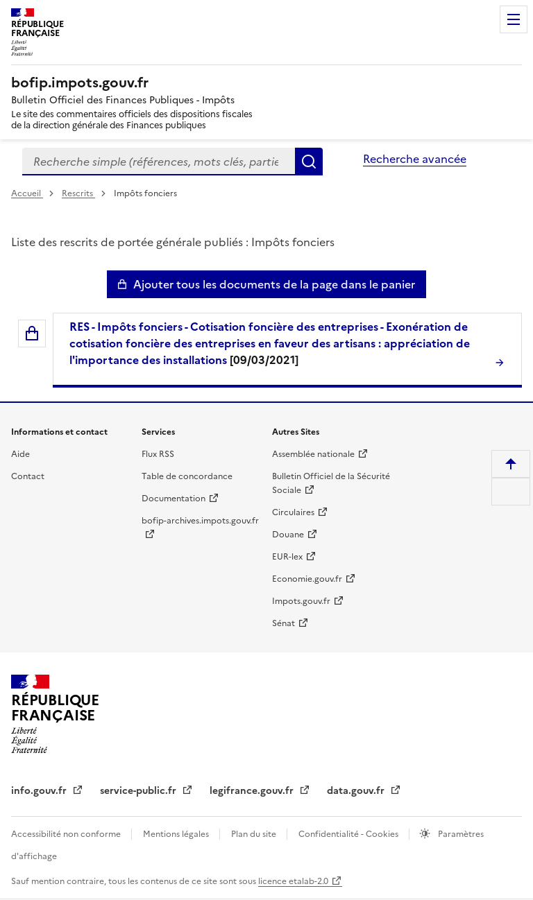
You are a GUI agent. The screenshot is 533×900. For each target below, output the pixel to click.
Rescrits (78, 193)
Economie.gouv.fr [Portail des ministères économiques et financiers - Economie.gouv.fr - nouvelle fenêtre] (307, 579)
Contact (27, 476)
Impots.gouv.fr (301, 601)
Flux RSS (158, 454)
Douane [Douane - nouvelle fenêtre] (288, 534)
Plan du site (254, 834)
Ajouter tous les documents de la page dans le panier (274, 284)
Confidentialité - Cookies (349, 834)
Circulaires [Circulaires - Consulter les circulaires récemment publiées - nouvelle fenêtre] (293, 512)
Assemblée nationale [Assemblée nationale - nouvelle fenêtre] (313, 454)
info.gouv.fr (40, 791)
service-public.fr (139, 791)
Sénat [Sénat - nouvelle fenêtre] (283, 623)
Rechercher (309, 161)
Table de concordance (187, 476)
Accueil (27, 193)
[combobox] (158, 161)
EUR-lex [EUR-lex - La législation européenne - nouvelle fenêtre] (287, 557)
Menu (513, 19)
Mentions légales (177, 834)
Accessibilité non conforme (67, 834)
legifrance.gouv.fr (253, 791)
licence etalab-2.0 (293, 881)
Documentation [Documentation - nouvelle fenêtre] (173, 498)
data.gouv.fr (357, 791)
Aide (20, 454)
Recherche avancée (414, 158)
